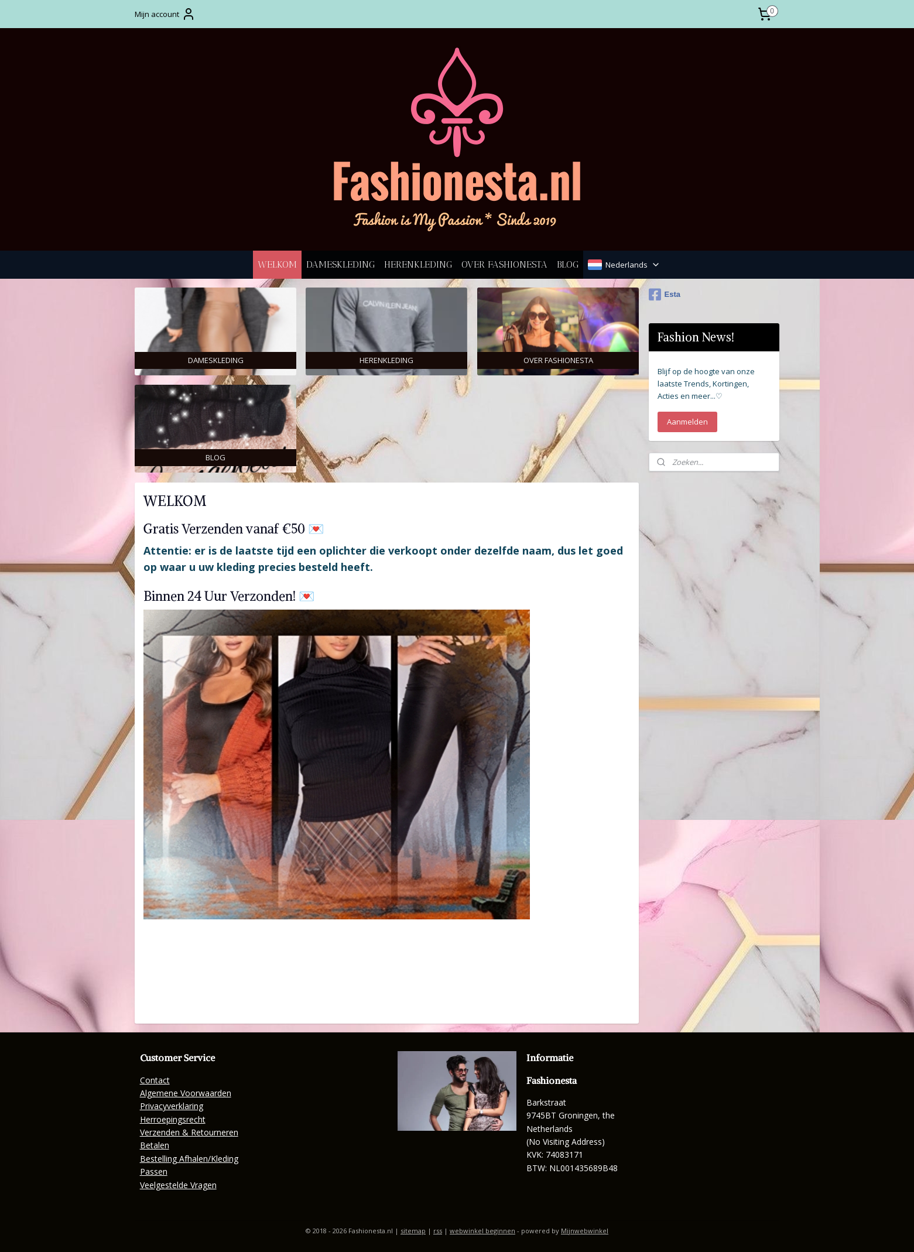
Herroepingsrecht (173, 1119)
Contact (155, 1080)
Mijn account (165, 14)
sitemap (413, 1230)
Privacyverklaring (171, 1105)
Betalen (154, 1145)
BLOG (567, 264)
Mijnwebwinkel (584, 1230)
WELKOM (277, 264)
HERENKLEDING (418, 264)
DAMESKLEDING (340, 264)
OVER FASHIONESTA (504, 264)
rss (437, 1230)
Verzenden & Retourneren (189, 1132)
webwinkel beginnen (482, 1230)
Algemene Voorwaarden (185, 1093)
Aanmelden (687, 421)
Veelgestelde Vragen (178, 1185)
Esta (664, 295)
